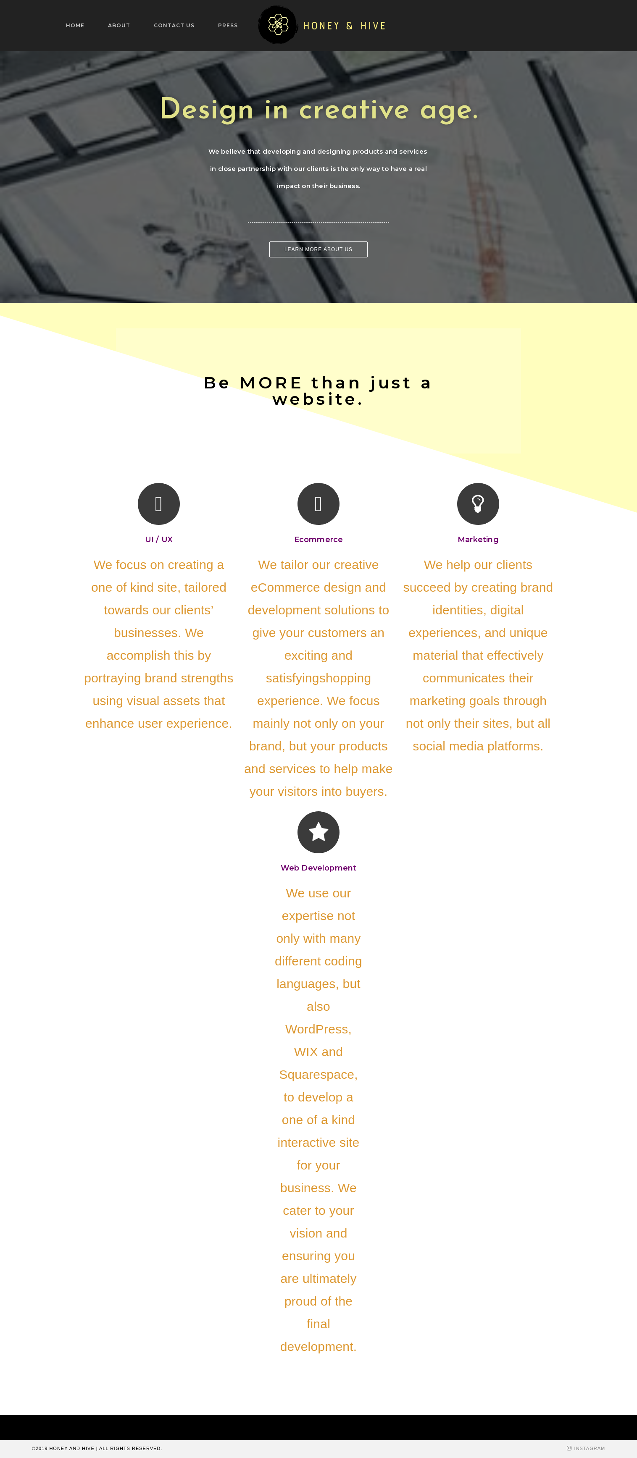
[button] (318, 249)
